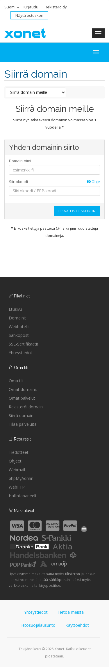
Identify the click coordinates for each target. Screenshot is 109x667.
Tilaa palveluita (23, 424)
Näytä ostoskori (29, 15)
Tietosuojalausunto (37, 625)
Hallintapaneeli (22, 495)
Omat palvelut (22, 398)
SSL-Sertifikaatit (23, 344)
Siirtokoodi (54, 181)
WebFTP (17, 487)
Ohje (93, 181)
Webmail (17, 469)
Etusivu (15, 309)
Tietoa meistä (71, 612)
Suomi (11, 7)
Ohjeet (15, 461)
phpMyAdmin (21, 478)
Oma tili (16, 380)
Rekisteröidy (56, 7)
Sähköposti (19, 335)
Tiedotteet (18, 452)
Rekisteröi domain (26, 407)
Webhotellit (19, 326)
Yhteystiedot (20, 352)
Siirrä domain (21, 415)
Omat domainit (23, 389)
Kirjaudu (31, 7)
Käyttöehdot (77, 625)
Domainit (17, 318)
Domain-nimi (20, 160)
